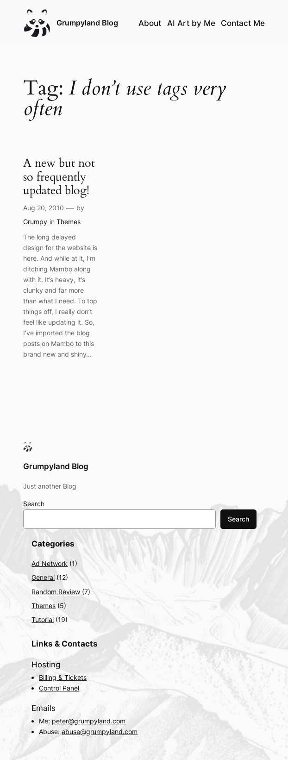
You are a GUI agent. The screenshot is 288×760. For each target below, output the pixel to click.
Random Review (55, 592)
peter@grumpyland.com (88, 721)
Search (33, 504)
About (149, 23)
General (43, 577)
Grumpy (35, 222)
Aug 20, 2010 (43, 208)
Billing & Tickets (63, 677)
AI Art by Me (191, 23)
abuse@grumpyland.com (100, 731)
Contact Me (243, 23)
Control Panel (59, 688)
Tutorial (42, 619)
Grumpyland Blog (87, 23)
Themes (68, 222)
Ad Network (49, 563)
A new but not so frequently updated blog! (59, 177)
